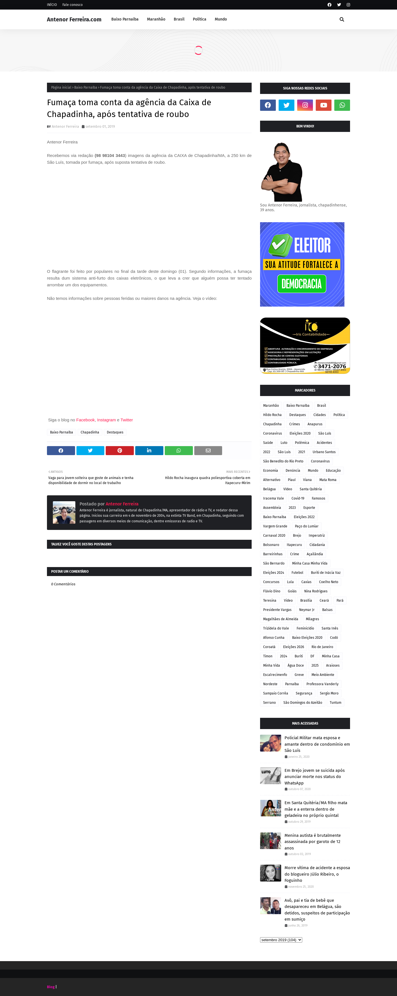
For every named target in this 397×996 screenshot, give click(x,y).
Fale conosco (72, 5)
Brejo (297, 536)
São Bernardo (274, 563)
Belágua (269, 489)
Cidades (319, 415)
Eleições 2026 (293, 647)
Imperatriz (317, 536)
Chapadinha (90, 432)
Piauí (292, 480)
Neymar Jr (307, 610)
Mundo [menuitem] (221, 19)
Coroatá (269, 647)
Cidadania (317, 545)
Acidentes (324, 443)
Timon (267, 656)
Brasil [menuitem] (179, 19)
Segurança (304, 693)
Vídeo (287, 489)
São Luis (284, 452)
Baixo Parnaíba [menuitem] (125, 19)
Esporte (309, 508)
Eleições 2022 (304, 517)
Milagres (312, 619)
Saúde (268, 443)
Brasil (321, 406)
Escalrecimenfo (275, 675)
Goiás (292, 591)
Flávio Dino (271, 591)
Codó (334, 638)
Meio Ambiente (323, 675)
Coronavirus (272, 433)
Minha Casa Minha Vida (310, 563)
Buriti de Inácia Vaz (325, 573)
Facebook (85, 419)
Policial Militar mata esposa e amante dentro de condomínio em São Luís (317, 744)
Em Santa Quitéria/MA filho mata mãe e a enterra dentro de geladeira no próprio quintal (316, 809)
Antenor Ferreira (65, 126)
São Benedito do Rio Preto (283, 461)
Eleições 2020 (300, 433)
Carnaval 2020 (274, 536)
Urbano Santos (324, 452)
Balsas (327, 610)
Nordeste (270, 684)
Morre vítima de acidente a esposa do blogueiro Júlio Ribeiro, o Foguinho (317, 874)
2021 (301, 452)
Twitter (126, 419)
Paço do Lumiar (307, 526)
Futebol (297, 573)
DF (312, 656)
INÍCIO (52, 5)
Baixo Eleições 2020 (307, 638)
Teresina (269, 600)
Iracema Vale (273, 498)
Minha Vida (271, 665)
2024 (283, 656)
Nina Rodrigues (316, 591)
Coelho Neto (328, 582)
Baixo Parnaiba (274, 517)
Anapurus (315, 424)
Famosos (318, 498)
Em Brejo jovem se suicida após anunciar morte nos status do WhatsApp (315, 777)
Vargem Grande (275, 526)
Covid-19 (298, 498)
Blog (51, 987)
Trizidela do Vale (276, 628)
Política (339, 415)
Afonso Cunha (274, 638)
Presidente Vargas (277, 610)
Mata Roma (328, 480)
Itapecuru (294, 545)
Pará (340, 600)
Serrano (269, 703)
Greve (299, 675)
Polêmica (302, 443)
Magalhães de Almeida (280, 619)
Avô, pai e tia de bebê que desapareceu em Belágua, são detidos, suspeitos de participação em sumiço (317, 910)
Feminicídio (305, 628)
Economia (270, 471)
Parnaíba (292, 684)
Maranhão (271, 406)
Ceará (324, 600)
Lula (290, 582)
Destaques (115, 432)
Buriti (299, 656)
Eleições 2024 (273, 573)
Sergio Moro (329, 693)
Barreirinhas (273, 554)
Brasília (306, 600)
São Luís (324, 433)
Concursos (271, 582)
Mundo (313, 471)
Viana (307, 480)
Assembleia (272, 508)
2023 (292, 508)
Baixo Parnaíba (85, 87)
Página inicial (61, 87)
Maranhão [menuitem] (156, 19)
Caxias (306, 582)
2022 (266, 452)
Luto (284, 443)
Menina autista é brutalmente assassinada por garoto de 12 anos (313, 842)
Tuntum (335, 703)
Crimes (294, 424)
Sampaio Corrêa (275, 693)
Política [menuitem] (199, 19)
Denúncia (293, 471)
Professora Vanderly (322, 684)
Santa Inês (330, 628)
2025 (315, 665)
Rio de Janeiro (322, 647)
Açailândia (315, 554)
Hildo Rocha (272, 415)
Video (288, 600)
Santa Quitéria (311, 489)
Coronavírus (320, 461)
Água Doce (296, 665)
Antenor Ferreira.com (74, 19)
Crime (294, 554)
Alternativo (271, 480)
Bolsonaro (271, 545)
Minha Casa (331, 656)
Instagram (106, 419)
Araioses (333, 665)
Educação (333, 471)
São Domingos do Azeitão (302, 703)
